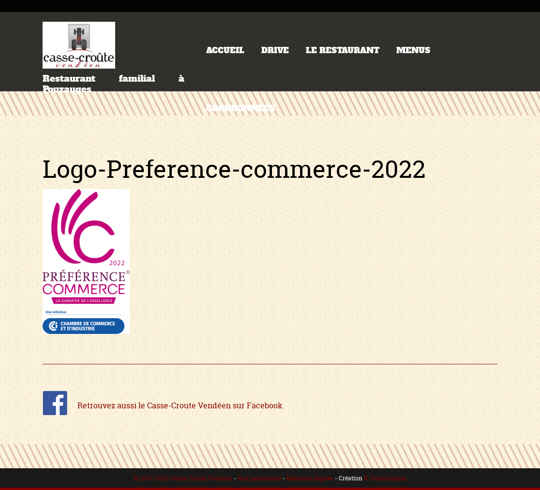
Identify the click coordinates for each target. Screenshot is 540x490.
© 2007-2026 (152, 478)
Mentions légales (309, 478)
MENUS (413, 50)
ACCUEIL (225, 50)
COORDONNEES (240, 108)
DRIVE (275, 50)
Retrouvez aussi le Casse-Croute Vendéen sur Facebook (163, 405)
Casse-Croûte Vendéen (201, 478)
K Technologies (385, 478)
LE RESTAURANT (342, 50)
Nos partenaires (259, 478)
